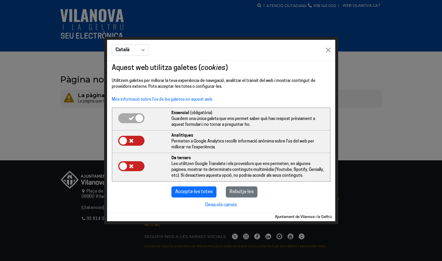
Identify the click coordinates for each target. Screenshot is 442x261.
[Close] (328, 50)
